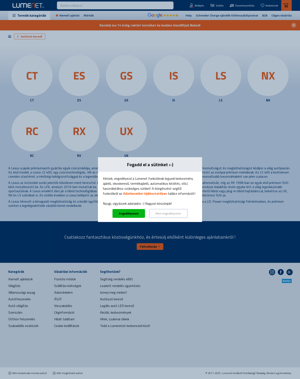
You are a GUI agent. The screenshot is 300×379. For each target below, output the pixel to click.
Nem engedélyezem (168, 213)
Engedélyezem (129, 213)
